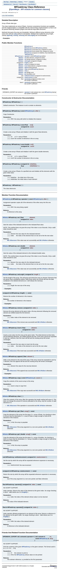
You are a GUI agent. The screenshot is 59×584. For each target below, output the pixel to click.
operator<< (27, 92)
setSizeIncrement (29, 76)
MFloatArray (28, 46)
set (25, 58)
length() (24, 490)
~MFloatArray (28, 54)
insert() (15, 35)
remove (26, 64)
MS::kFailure (43, 239)
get (25, 72)
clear (25, 71)
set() (15, 34)
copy (25, 69)
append (26, 67)
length (26, 63)
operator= (27, 56)
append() (10, 35)
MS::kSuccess (12, 239)
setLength (27, 61)
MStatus (21, 58)
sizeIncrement (28, 77)
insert (26, 66)
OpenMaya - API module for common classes (29, 9)
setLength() (31, 35)
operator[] (27, 79)
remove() (22, 35)
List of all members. (8, 15)
